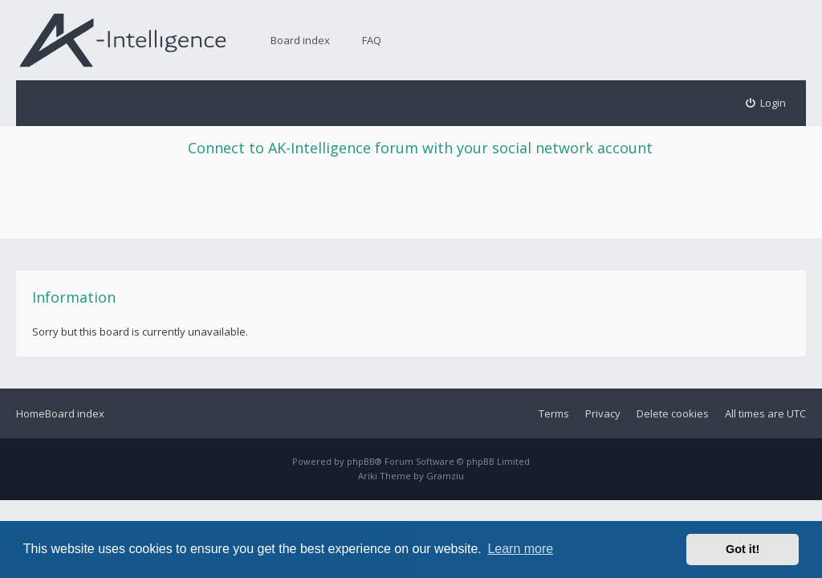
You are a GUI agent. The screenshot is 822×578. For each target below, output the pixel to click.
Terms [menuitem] (554, 413)
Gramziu (445, 476)
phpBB (361, 461)
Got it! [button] (742, 549)
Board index (300, 40)
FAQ (371, 40)
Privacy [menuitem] (603, 413)
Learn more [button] (520, 549)
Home (30, 413)
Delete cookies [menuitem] (673, 413)
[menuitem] (766, 103)
